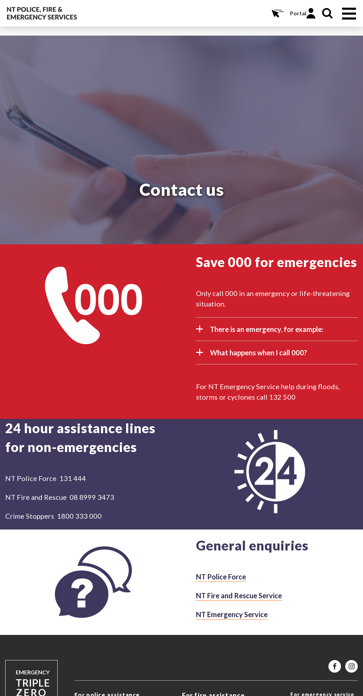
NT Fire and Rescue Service (239, 595)
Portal (298, 13)
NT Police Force (221, 576)
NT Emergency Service (232, 614)
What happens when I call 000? (251, 355)
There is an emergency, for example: (260, 332)
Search (327, 13)
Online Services (277, 13)
